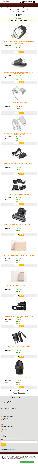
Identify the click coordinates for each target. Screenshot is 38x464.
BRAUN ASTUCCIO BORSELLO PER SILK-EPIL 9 (19, 285)
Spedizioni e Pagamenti (7, 416)
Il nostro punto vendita (7, 415)
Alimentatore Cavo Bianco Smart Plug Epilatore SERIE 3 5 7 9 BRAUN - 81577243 (19, 133)
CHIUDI (36, 456)
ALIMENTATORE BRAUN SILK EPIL (19, 103)
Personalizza (11, 462)
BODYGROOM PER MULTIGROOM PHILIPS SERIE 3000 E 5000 (19, 224)
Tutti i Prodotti (4, 5)
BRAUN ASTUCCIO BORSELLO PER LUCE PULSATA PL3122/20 (19, 255)
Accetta (26, 462)
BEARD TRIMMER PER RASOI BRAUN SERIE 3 (19, 194)
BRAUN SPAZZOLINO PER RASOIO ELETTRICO (19, 377)
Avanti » (23, 11)
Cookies (23, 458)
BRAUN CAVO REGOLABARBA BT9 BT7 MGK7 (19, 346)
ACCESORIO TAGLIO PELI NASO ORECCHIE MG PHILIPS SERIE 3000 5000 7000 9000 (19, 72)
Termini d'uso (5, 429)
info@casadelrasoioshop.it (10, 408)
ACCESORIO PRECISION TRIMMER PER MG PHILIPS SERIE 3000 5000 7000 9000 (19, 42)
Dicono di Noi (5, 418)
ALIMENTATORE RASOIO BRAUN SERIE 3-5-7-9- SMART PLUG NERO (19, 164)
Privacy (3, 428)
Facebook (3, 419)
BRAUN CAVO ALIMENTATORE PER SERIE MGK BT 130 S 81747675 (19, 316)
